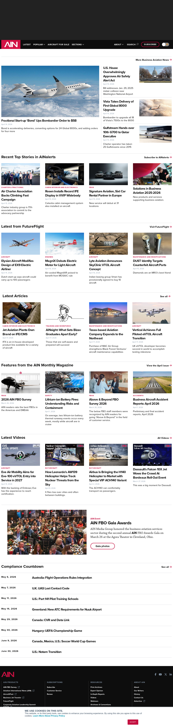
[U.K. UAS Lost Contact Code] (83, 588)
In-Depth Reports (98, 694)
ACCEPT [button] (133, 722)
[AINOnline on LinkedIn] (171, 674)
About (136, 687)
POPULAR (39, 44)
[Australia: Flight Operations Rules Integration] (83, 577)
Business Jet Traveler (13, 698)
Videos (93, 698)
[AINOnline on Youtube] (160, 674)
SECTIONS (78, 44)
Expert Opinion (97, 691)
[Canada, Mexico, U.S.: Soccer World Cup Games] (83, 641)
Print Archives (96, 687)
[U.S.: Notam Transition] (83, 652)
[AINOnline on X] (165, 674)
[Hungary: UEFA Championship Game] (83, 631)
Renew (50, 694)
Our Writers (139, 691)
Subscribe (150, 44)
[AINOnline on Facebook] (155, 674)
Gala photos (103, 546)
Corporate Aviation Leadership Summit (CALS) (19, 706)
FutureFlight (8, 701)
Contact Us (138, 698)
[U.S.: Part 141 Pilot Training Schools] (83, 599)
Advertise (139, 701)
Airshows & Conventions (101, 705)
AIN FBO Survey (11, 687)
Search (132, 44)
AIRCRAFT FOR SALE (58, 44)
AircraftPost (9, 694)
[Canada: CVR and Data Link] (83, 620)
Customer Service (54, 691)
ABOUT (119, 44)
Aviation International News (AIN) (18, 691)
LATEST (27, 44)
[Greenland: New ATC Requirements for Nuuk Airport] (83, 609)
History (137, 694)
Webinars (94, 701)
